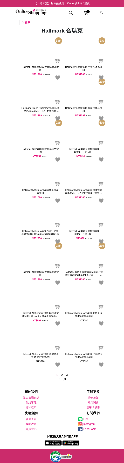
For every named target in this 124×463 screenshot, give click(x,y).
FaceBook (89, 429)
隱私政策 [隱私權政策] (31, 407)
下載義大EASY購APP (62, 436)
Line (85, 419)
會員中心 (31, 429)
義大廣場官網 (31, 397)
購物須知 (93, 397)
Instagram (89, 424)
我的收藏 (31, 424)
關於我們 (31, 392)
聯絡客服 (31, 402)
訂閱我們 (93, 413)
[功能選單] (116, 13)
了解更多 (93, 392)
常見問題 (93, 402)
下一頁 (62, 379)
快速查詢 (31, 413)
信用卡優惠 (93, 407)
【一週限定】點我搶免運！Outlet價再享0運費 (62, 3)
